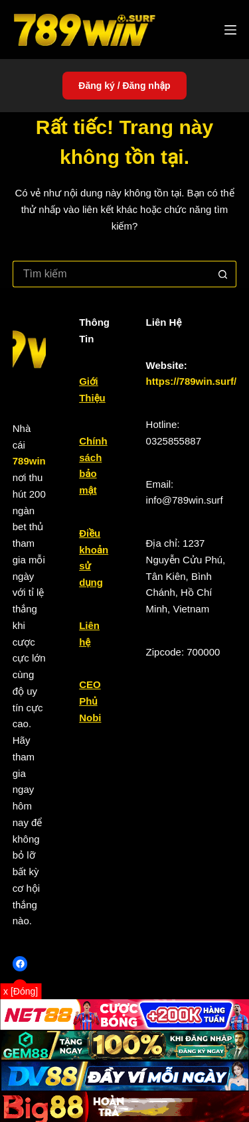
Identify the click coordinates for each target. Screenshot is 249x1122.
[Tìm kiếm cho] (111, 274)
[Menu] (230, 30)
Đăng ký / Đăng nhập (124, 85)
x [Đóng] (20, 991)
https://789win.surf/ (191, 381)
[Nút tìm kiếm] (223, 274)
